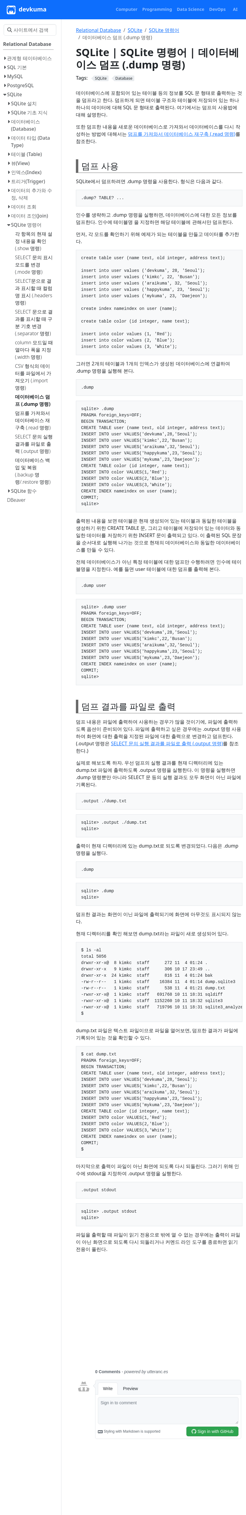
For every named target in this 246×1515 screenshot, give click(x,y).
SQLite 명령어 (164, 30)
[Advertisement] (159, 1314)
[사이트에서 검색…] (30, 30)
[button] (127, 9)
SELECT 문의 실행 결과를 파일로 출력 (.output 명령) (167, 743)
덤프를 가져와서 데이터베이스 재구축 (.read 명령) (181, 134)
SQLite (135, 30)
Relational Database (98, 30)
